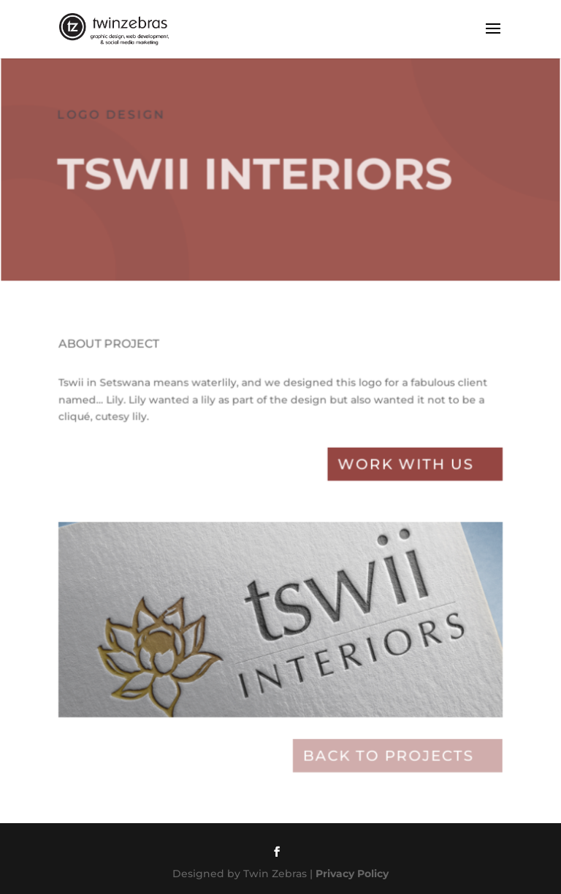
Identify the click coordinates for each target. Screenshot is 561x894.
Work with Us (403, 470)
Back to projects (386, 756)
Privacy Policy (352, 873)
